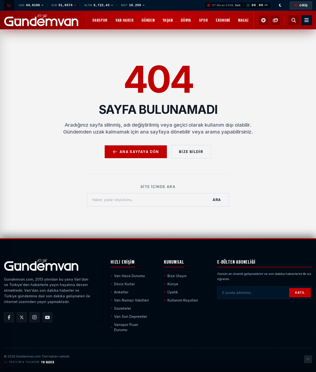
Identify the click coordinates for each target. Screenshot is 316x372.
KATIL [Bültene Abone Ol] (300, 292)
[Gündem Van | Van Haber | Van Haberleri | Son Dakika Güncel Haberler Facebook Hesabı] (9, 317)
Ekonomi (223, 20)
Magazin (245, 20)
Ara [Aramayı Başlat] (217, 200)
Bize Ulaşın (175, 276)
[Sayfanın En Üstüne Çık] (308, 359)
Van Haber (125, 20)
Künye (171, 284)
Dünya (186, 20)
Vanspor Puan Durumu (124, 327)
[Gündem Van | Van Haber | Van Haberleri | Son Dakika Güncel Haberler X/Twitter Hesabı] (22, 317)
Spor (203, 20)
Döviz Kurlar (123, 284)
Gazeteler (121, 308)
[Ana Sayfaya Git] (41, 265)
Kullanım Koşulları (181, 300)
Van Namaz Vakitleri (130, 300)
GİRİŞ (301, 5)
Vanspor (100, 20)
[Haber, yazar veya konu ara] (146, 199)
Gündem (148, 20)
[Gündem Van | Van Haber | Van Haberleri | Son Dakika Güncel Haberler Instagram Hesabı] (35, 317)
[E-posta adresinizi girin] (253, 293)
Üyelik (171, 292)
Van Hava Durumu (128, 276)
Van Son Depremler (129, 316)
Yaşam (168, 20)
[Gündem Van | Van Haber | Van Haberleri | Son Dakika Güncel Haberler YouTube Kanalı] (47, 317)
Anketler (119, 292)
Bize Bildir (191, 152)
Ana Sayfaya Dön (136, 151)
